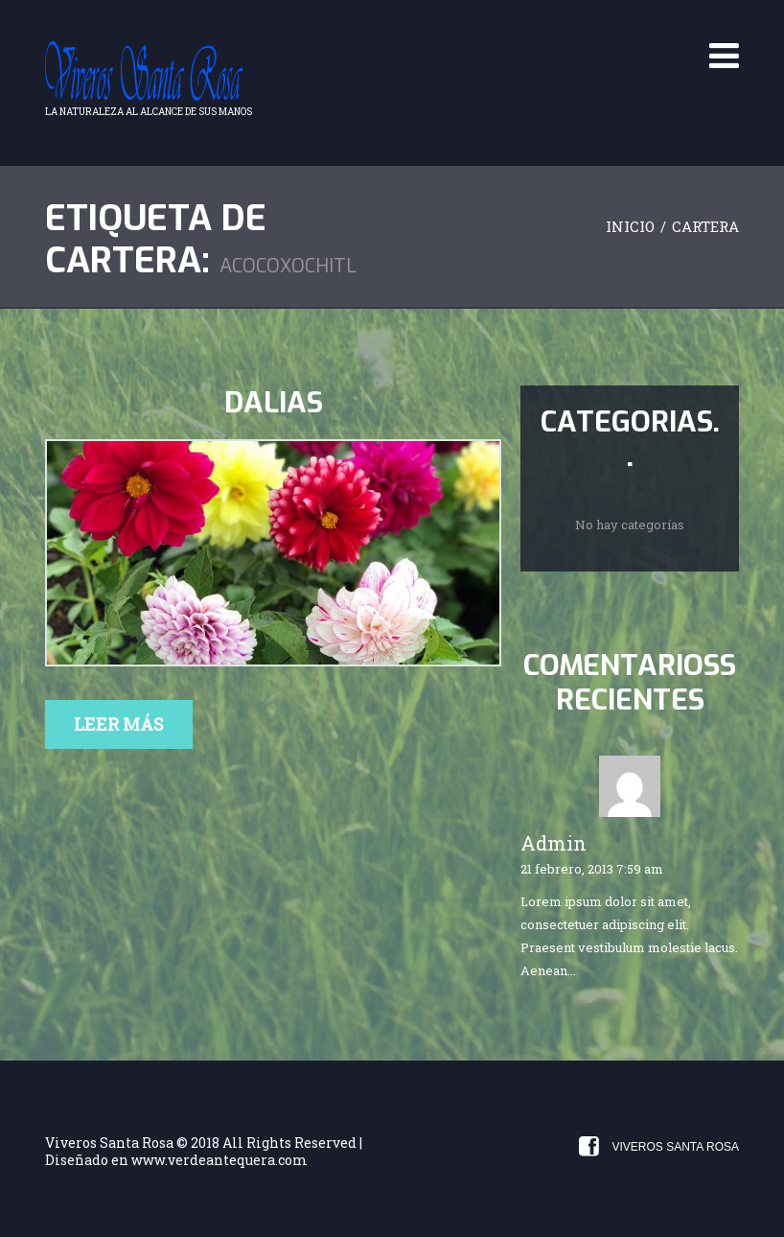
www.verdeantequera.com (219, 1160)
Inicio (630, 226)
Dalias (273, 402)
